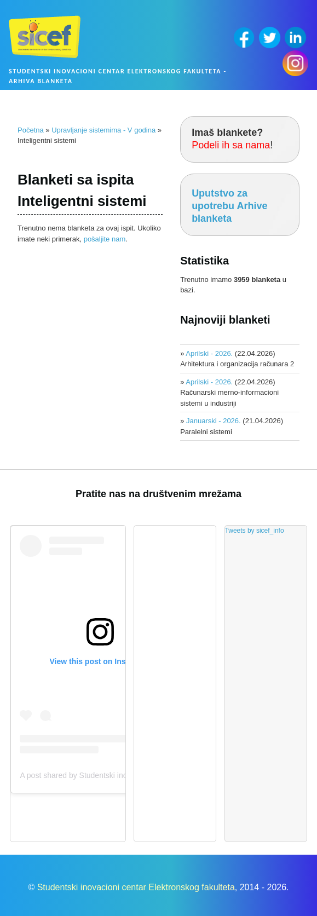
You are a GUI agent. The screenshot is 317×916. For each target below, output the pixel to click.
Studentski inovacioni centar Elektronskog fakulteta (136, 887)
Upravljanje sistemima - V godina (103, 130)
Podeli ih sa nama (231, 145)
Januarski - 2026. (213, 421)
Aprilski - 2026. (209, 353)
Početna (31, 130)
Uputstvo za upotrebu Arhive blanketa (229, 206)
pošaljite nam (105, 239)
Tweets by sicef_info (254, 530)
